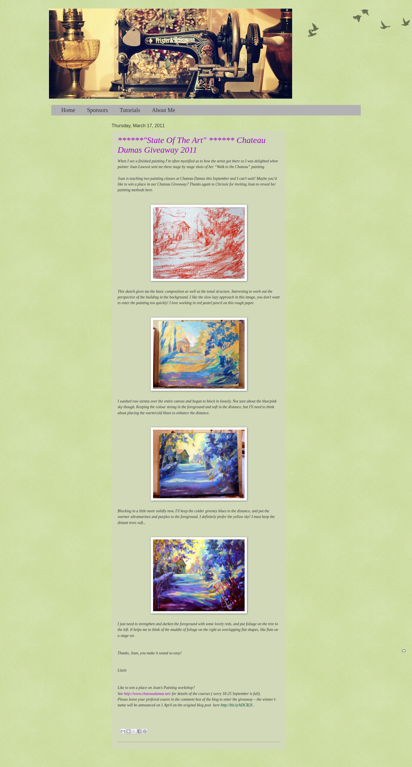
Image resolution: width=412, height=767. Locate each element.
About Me (163, 110)
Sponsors (97, 110)
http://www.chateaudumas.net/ (147, 694)
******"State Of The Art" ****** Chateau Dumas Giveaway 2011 (192, 144)
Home (68, 110)
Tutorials (130, 110)
